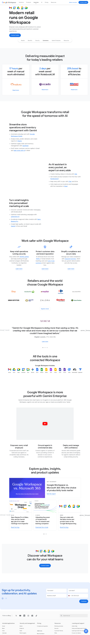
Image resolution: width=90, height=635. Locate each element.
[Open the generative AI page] (15, 217)
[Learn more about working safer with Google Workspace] (45, 269)
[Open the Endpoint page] (22, 629)
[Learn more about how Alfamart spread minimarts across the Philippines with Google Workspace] (74, 90)
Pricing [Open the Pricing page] (46, 2)
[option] (23, 41)
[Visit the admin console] (73, 2)
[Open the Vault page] (21, 631)
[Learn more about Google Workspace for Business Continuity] (19, 269)
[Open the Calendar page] (4, 633)
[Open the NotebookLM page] (54, 179)
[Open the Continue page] (83, 602)
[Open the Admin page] (21, 626)
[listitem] (9, 375)
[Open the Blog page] (9, 616)
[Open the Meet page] (66, 187)
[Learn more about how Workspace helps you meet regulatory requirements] (71, 269)
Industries (36, 2)
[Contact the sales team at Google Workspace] (83, 2)
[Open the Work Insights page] (23, 633)
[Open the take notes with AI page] (19, 151)
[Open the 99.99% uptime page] (24, 257)
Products (28, 2)
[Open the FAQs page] (55, 633)
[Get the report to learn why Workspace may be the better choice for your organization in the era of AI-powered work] (51, 494)
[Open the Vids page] (75, 174)
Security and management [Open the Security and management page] (27, 624)
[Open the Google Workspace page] (9, 2)
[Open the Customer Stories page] (58, 631)
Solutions (21, 2)
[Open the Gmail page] (3, 626)
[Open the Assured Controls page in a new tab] (70, 259)
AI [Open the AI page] (41, 2)
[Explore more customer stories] (45, 309)
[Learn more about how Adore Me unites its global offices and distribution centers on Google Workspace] (45, 342)
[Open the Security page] (56, 629)
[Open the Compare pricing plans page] (42, 626)
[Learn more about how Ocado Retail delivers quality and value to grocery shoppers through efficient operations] (45, 90)
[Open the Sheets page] (19, 141)
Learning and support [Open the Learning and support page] (78, 624)
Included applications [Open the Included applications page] (8, 624)
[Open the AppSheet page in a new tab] (25, 146)
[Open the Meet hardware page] (40, 634)
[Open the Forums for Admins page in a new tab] (76, 633)
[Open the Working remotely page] (58, 626)
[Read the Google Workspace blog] (69, 515)
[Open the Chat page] (70, 182)
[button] (86, 631)
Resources (53, 2)
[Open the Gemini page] (13, 227)
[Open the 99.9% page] (38, 259)
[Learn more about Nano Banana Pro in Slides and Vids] (20, 515)
